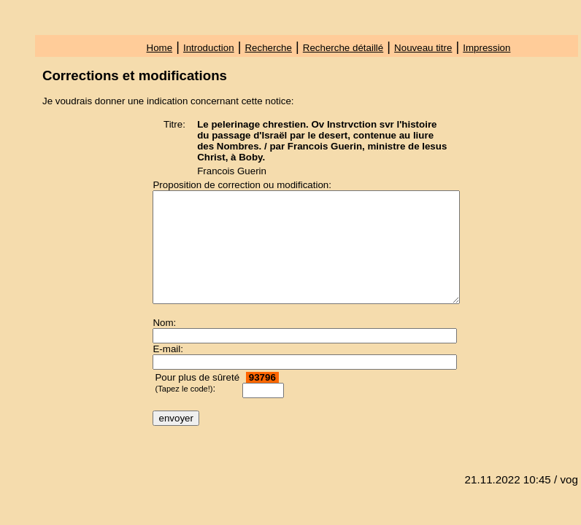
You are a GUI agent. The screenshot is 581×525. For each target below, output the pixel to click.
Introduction (208, 47)
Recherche (268, 47)
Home (160, 47)
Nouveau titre (423, 47)
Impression (486, 47)
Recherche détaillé (343, 47)
